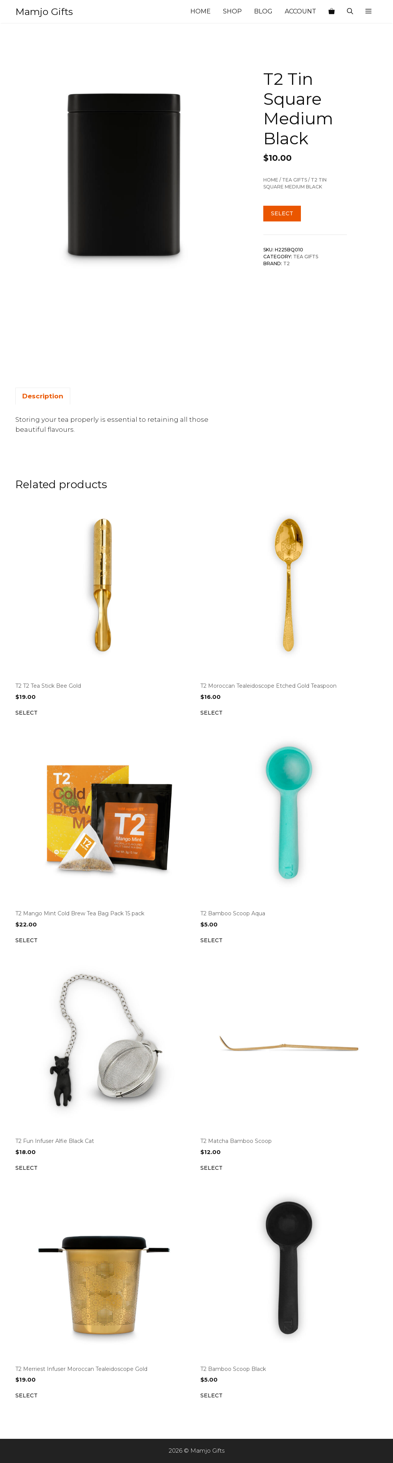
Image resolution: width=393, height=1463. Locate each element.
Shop (232, 11)
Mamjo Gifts (44, 11)
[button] (368, 11)
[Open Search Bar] (350, 11)
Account (300, 11)
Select (282, 213)
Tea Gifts (294, 180)
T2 (286, 263)
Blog (263, 11)
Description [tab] (42, 396)
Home (200, 11)
